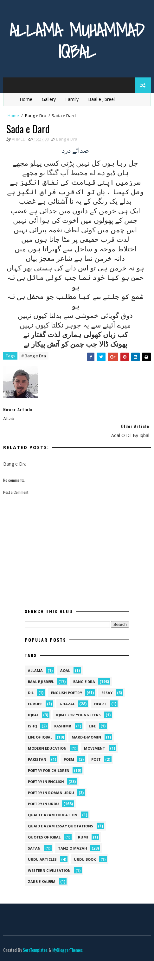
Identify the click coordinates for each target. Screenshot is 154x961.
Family (72, 99)
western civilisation (49, 870)
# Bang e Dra (33, 356)
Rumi (83, 837)
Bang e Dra (35, 115)
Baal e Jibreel (101, 99)
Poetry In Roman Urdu (51, 792)
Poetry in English (46, 781)
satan (34, 848)
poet (96, 759)
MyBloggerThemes (67, 949)
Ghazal (67, 703)
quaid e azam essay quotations (60, 826)
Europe (35, 703)
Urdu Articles (42, 859)
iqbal (33, 714)
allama (35, 670)
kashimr (62, 726)
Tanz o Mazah (72, 848)
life (92, 726)
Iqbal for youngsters (78, 714)
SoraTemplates (35, 949)
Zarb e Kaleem (41, 881)
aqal (65, 670)
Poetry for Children (48, 770)
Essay (106, 692)
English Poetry (66, 692)
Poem (69, 759)
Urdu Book (85, 859)
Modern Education (47, 748)
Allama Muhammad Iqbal (77, 41)
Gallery (49, 99)
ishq (32, 726)
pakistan (37, 759)
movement (94, 748)
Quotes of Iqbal (44, 837)
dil (31, 692)
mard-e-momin (86, 737)
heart (100, 703)
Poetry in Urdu (43, 803)
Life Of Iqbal (40, 737)
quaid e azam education (52, 814)
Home (26, 99)
